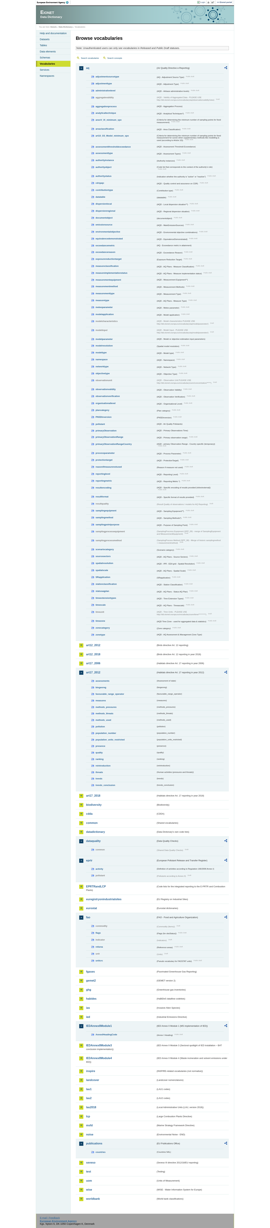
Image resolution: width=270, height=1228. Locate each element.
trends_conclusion (105, 785)
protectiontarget (104, 460)
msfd (89, 1125)
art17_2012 (93, 672)
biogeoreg (101, 687)
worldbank (93, 1198)
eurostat (91, 908)
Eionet (53, 27)
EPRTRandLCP (96, 886)
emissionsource (104, 224)
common (92, 822)
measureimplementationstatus (111, 273)
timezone (100, 621)
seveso (90, 1162)
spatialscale (102, 570)
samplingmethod (104, 517)
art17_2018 (93, 795)
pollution (100, 726)
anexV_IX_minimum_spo (109, 120)
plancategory (102, 410)
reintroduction (103, 765)
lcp (88, 1116)
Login (202, 2)
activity (99, 869)
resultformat (102, 496)
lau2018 (91, 1107)
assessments (102, 681)
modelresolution (104, 345)
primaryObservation (106, 430)
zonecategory (103, 627)
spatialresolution (104, 563)
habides (91, 998)
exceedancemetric (105, 245)
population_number (106, 733)
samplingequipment (106, 510)
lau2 (89, 1098)
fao (88, 917)
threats (99, 772)
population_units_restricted (110, 739)
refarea (99, 947)
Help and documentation (53, 33)
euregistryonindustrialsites (103, 899)
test (88, 1171)
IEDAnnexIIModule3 (99, 1045)
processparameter (105, 453)
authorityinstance (105, 160)
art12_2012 (93, 645)
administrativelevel (105, 90)
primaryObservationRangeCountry (114, 444)
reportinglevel (103, 474)
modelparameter (104, 339)
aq (87, 68)
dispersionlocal (104, 204)
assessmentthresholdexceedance (113, 146)
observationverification (108, 396)
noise (89, 1134)
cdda (89, 813)
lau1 (89, 1089)
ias (88, 1007)
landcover (92, 1080)
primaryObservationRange (109, 437)
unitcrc (99, 960)
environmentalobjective (108, 231)
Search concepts (114, 58)
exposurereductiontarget (109, 259)
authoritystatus (103, 176)
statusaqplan (102, 591)
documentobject (104, 217)
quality (99, 752)
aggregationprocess (106, 106)
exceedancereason (105, 252)
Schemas (45, 57)
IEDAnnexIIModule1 (99, 1025)
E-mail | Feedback (50, 1217)
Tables (43, 45)
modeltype (101, 352)
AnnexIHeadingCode (106, 1034)
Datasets (45, 39)
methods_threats (104, 713)
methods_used (103, 720)
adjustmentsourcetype (107, 76)
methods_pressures (106, 707)
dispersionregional (105, 211)
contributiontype (104, 190)
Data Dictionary (65, 27)
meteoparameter (104, 307)
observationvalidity (106, 389)
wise (89, 1189)
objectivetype (103, 373)
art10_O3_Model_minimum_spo (112, 135)
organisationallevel (106, 403)
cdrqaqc (100, 183)
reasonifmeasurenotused (109, 467)
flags (98, 933)
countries (101, 1152)
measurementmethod (107, 286)
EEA (54, 2)
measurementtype (105, 293)
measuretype (102, 300)
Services (44, 69)
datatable (100, 197)
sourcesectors (103, 556)
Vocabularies (47, 63)
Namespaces (47, 75)
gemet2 (91, 980)
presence (100, 746)
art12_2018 (93, 654)
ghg (88, 989)
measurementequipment (108, 280)
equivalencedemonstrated (109, 238)
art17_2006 (93, 663)
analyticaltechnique (106, 113)
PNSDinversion (103, 417)
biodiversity (94, 804)
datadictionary (95, 831)
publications (94, 1143)
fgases (90, 971)
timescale (101, 605)
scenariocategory (105, 549)
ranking (99, 759)
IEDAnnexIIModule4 (99, 1058)
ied (88, 1016)
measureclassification (107, 266)
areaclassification (105, 129)
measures (101, 700)
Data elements (48, 51)
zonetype (100, 634)
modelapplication (105, 314)
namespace (102, 359)
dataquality (93, 841)
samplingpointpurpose (107, 524)
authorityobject (103, 167)
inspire (90, 1071)
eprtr (89, 860)
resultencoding (103, 487)
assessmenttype (104, 153)
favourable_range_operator (110, 694)
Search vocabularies (90, 58)
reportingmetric (104, 480)
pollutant (100, 424)
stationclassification (106, 584)
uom (89, 1180)
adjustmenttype (104, 83)
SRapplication (103, 577)
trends (99, 778)
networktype (102, 366)
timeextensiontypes (106, 598)
